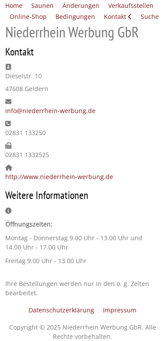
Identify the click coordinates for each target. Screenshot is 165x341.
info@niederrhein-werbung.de (50, 110)
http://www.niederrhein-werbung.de (59, 176)
